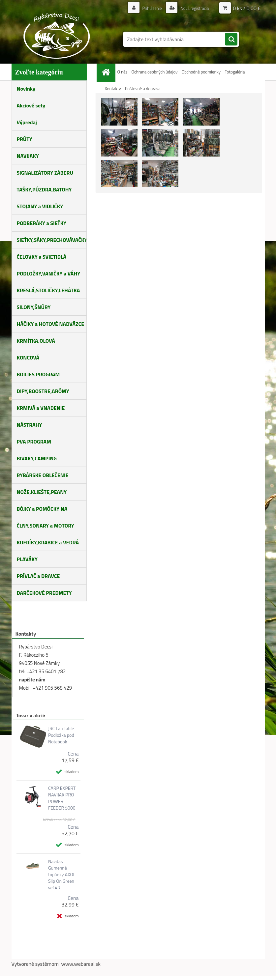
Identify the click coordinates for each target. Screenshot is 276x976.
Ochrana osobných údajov (154, 72)
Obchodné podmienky (201, 72)
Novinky (26, 89)
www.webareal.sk (81, 964)
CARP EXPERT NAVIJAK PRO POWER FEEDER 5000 (62, 798)
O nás (122, 72)
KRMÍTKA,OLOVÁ (36, 341)
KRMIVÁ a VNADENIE (41, 408)
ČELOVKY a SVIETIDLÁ (42, 257)
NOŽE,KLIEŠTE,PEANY (42, 492)
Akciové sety (31, 105)
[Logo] (57, 35)
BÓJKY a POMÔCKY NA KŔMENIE (42, 511)
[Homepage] (107, 72)
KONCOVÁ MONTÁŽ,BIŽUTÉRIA (40, 360)
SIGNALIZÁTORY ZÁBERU (45, 173)
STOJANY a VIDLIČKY (40, 206)
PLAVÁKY (27, 559)
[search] (231, 39)
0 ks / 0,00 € (247, 8)
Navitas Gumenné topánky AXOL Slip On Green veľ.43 (62, 874)
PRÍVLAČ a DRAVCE (38, 576)
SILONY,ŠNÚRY (34, 307)
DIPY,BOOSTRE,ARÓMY (43, 391)
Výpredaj (27, 122)
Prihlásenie (148, 8)
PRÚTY (24, 139)
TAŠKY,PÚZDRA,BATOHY (44, 189)
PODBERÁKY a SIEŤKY (42, 223)
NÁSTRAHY (29, 425)
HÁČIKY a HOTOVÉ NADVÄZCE (50, 324)
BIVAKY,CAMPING (37, 458)
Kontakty (113, 88)
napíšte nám (32, 679)
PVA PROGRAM (34, 441)
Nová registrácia (193, 8)
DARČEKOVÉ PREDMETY (44, 593)
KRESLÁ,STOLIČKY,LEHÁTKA (48, 290)
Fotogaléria (235, 72)
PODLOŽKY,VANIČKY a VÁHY (48, 273)
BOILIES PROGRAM (38, 374)
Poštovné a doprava (143, 88)
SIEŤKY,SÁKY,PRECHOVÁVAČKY (52, 240)
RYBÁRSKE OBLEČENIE (43, 475)
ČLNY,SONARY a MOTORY (45, 526)
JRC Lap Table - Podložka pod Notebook (62, 735)
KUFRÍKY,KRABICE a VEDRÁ (48, 542)
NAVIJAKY (28, 156)
